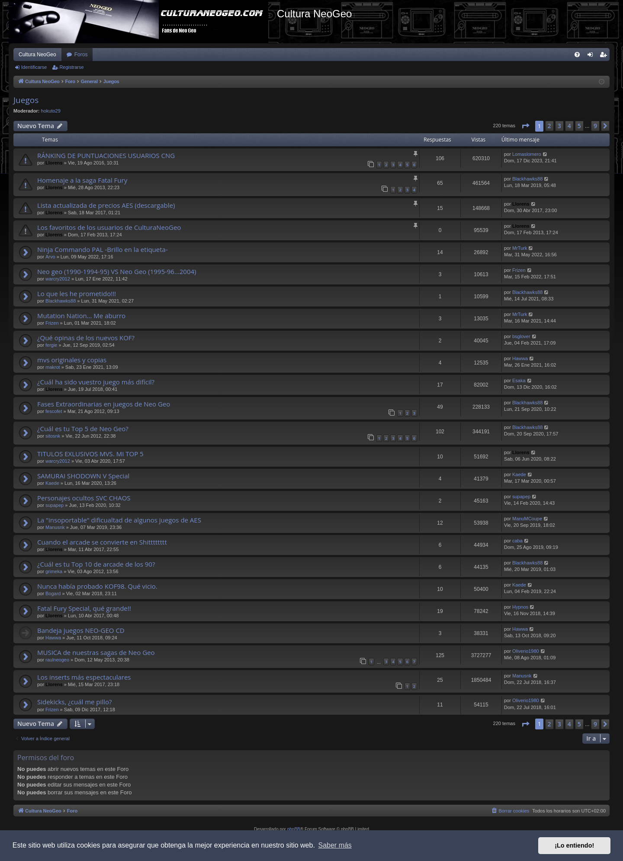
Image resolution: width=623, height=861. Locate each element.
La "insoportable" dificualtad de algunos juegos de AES (119, 520)
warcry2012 (57, 278)
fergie (51, 345)
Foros (81, 55)
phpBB (293, 829)
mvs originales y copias (71, 359)
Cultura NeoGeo (37, 55)
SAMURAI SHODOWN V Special (83, 475)
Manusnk (55, 527)
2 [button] (549, 126)
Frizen (519, 270)
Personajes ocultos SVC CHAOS (84, 497)
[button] (525, 126)
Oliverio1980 (525, 651)
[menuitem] (577, 54)
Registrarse (71, 67)
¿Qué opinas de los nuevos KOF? (86, 337)
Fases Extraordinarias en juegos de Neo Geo (103, 404)
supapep (54, 505)
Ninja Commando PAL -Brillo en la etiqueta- (102, 249)
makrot (52, 367)
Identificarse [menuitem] (592, 56)
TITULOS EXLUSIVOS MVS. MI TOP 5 (90, 453)
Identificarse (34, 67)
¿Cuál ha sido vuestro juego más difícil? (95, 381)
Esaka (519, 380)
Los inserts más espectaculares (84, 677)
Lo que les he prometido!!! (76, 293)
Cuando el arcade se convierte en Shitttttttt (102, 542)
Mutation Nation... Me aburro (81, 315)
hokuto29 (51, 110)
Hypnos (520, 606)
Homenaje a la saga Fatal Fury (82, 180)
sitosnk (52, 436)
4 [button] (569, 126)
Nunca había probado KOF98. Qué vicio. (97, 586)
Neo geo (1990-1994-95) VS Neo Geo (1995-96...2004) (116, 271)
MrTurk (519, 248)
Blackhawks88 (527, 178)
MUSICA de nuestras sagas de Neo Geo (96, 652)
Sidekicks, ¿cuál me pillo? (74, 701)
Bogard (53, 593)
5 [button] (579, 126)
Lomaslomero (526, 154)
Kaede (52, 483)
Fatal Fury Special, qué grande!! (84, 608)
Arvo (50, 256)
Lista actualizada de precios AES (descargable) (106, 205)
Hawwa (520, 358)
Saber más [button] (335, 845)
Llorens (54, 162)
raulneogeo (57, 659)
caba (517, 540)
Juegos (26, 100)
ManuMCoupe (527, 518)
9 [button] (595, 126)
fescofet (53, 411)
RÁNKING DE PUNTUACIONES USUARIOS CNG (106, 155)
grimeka (53, 571)
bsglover (521, 336)
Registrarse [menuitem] (605, 56)
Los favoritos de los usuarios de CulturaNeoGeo (109, 227)
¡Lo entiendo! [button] (574, 845)
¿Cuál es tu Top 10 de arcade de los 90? (96, 564)
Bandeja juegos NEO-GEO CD (81, 630)
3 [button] (559, 126)
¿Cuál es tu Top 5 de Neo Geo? (82, 428)
